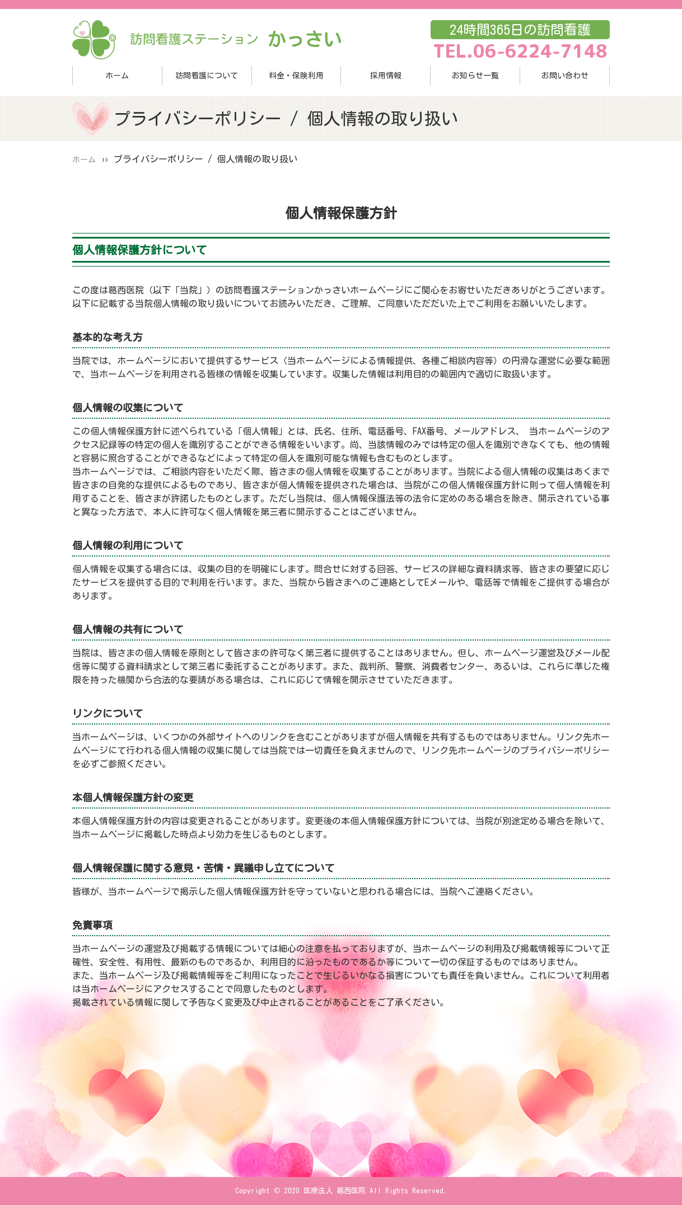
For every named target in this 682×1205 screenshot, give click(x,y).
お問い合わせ (564, 76)
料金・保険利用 (296, 76)
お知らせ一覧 (475, 76)
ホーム (117, 76)
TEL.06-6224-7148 (520, 51)
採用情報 (385, 76)
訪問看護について (206, 76)
